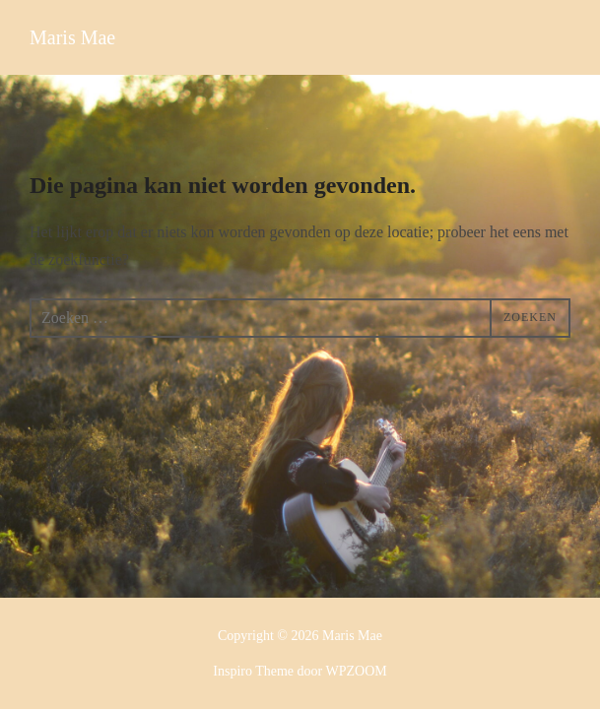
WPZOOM (355, 671)
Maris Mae (72, 37)
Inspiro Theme (253, 671)
